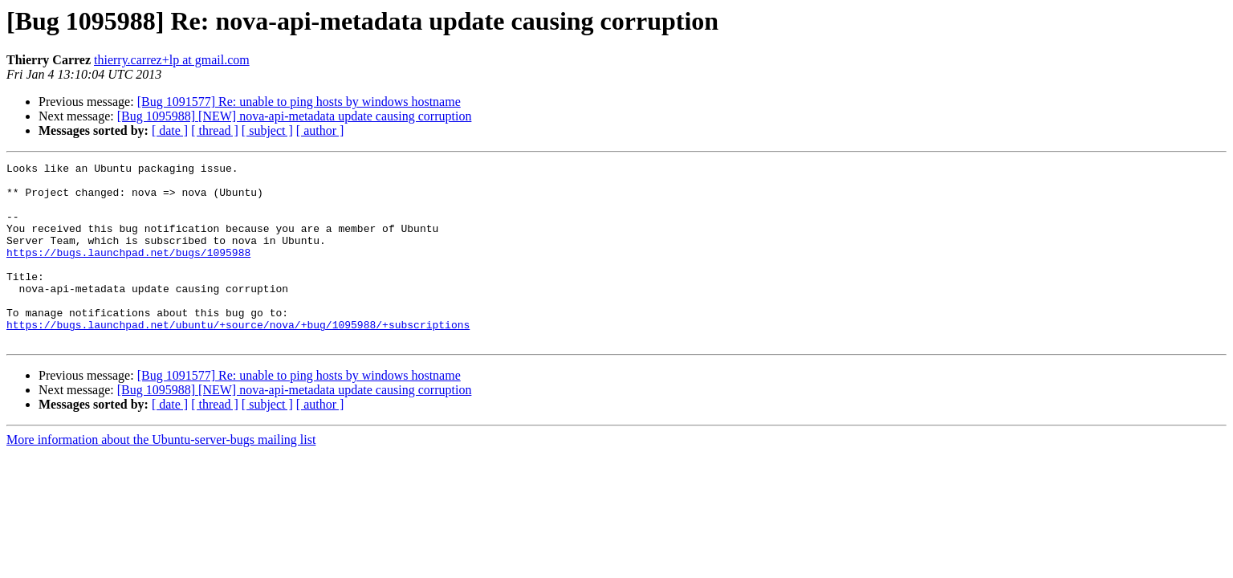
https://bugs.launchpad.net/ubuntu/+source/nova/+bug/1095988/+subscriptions (238, 358)
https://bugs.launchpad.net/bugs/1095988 (128, 271)
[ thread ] (214, 130)
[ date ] (170, 130)
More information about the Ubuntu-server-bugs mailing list (160, 475)
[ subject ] (267, 130)
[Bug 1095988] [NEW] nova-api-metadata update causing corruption (294, 116)
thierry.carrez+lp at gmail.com (172, 60)
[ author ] (320, 130)
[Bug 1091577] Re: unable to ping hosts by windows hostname (299, 101)
